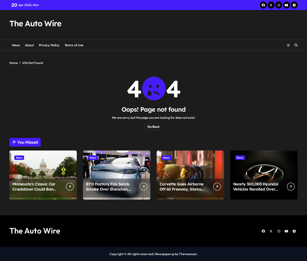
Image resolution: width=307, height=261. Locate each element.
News (16, 45)
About (29, 45)
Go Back (153, 127)
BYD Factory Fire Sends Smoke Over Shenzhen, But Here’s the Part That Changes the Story (108, 192)
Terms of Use (74, 45)
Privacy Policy (49, 45)
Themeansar (188, 254)
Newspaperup (164, 254)
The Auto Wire (35, 23)
